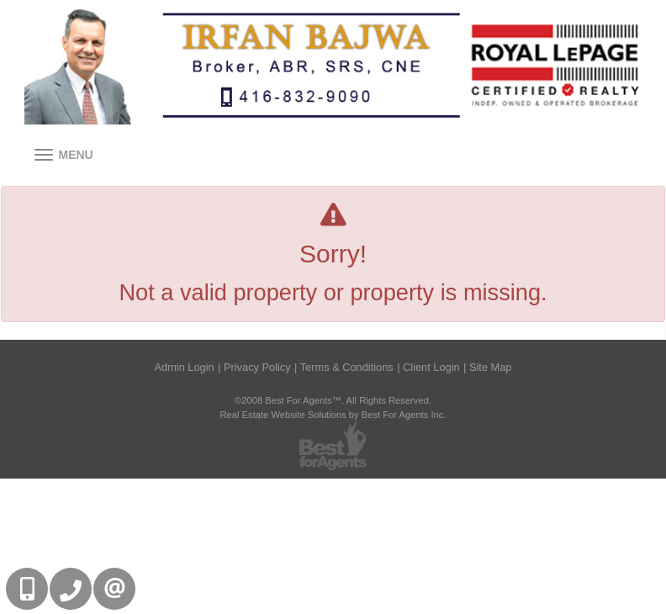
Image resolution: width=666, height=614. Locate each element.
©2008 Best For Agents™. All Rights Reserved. (333, 400)
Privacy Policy (257, 367)
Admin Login (184, 367)
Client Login (431, 367)
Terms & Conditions (347, 367)
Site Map (490, 367)
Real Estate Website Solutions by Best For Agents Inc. (332, 415)
